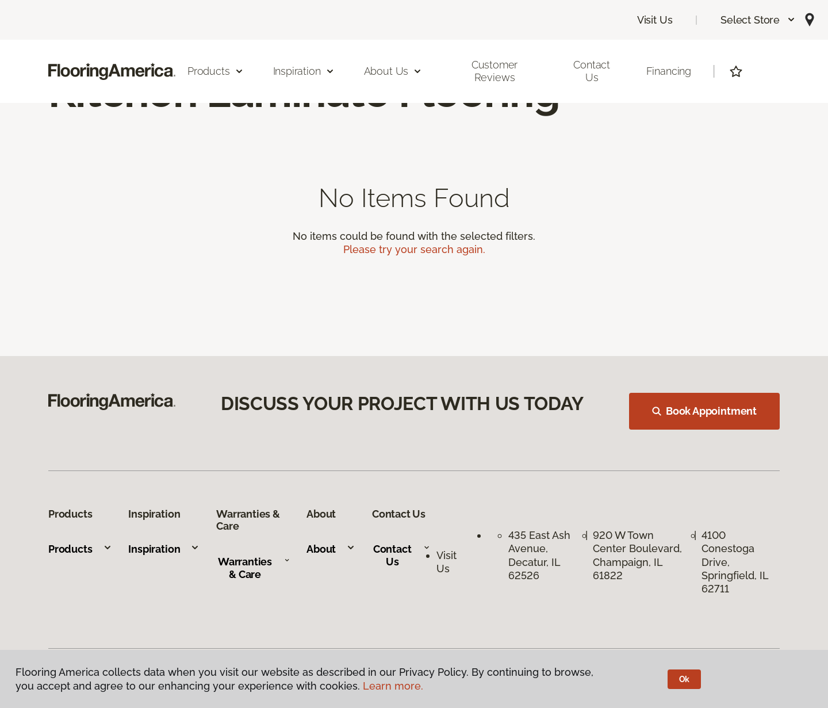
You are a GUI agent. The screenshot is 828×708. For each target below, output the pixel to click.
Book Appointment (704, 411)
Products (80, 549)
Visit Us (655, 20)
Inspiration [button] (304, 71)
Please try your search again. (414, 249)
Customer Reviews (494, 71)
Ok (684, 679)
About (330, 549)
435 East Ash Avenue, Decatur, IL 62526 (539, 555)
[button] (758, 19)
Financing (668, 71)
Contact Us (591, 71)
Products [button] (215, 71)
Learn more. (393, 686)
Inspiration (164, 549)
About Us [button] (393, 71)
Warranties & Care (254, 568)
